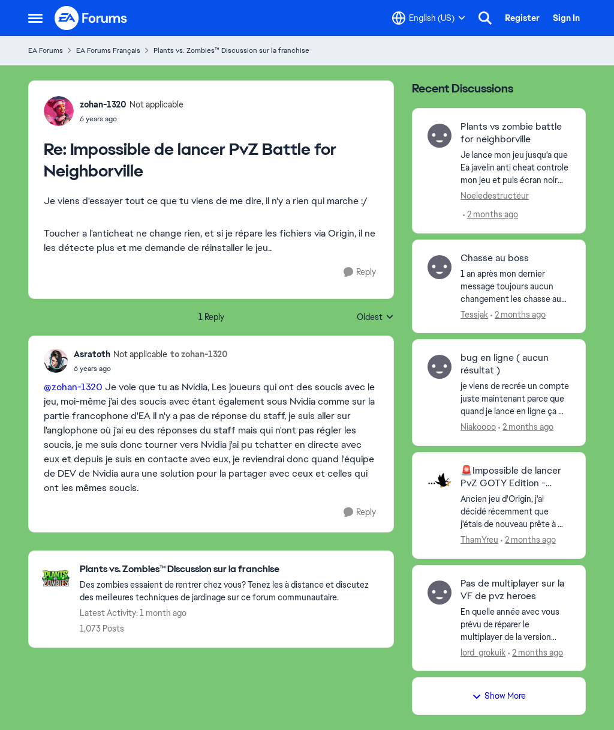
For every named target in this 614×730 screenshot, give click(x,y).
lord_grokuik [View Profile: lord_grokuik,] (482, 652)
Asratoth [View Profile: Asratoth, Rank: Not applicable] (92, 354)
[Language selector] (429, 18)
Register (522, 18)
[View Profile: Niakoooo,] (440, 367)
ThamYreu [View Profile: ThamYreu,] (479, 539)
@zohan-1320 (73, 387)
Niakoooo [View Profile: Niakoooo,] (478, 426)
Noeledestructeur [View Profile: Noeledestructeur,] (494, 195)
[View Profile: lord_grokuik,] (440, 593)
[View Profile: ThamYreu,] (440, 480)
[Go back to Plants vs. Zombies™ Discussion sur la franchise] (230, 569)
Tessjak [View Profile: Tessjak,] (474, 314)
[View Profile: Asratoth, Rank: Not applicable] (56, 361)
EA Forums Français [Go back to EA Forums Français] (108, 50)
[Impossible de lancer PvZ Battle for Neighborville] (131, 118)
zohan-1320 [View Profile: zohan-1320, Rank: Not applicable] (103, 104)
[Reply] (359, 272)
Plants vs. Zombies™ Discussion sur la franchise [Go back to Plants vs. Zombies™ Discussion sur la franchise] (231, 50)
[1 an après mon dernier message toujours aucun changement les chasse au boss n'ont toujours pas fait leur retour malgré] (515, 286)
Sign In (566, 18)
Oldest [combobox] (375, 318)
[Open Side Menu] (35, 18)
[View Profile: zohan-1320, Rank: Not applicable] (59, 111)
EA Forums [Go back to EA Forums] (45, 50)
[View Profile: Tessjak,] (440, 267)
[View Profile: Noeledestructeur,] (440, 136)
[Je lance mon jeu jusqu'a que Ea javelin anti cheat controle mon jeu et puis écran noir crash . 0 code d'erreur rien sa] (515, 168)
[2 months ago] (490, 214)
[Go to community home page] (91, 18)
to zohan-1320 (199, 354)
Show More (499, 695)
